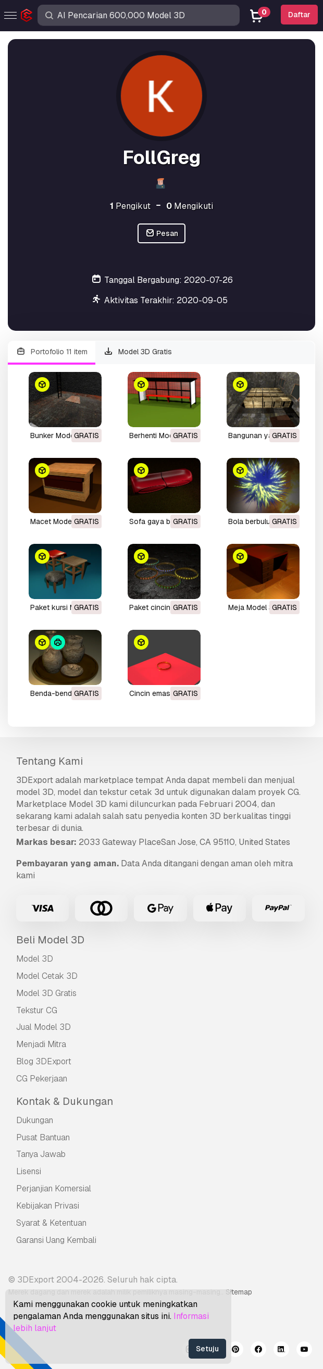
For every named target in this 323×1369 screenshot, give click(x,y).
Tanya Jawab (41, 1154)
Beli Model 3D (50, 940)
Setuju (207, 1348)
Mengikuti (189, 206)
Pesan (162, 234)
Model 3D (34, 958)
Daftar (299, 14)
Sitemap (239, 1292)
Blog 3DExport (43, 1061)
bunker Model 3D (59, 435)
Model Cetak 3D (47, 975)
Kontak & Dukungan (64, 1101)
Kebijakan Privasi (47, 1205)
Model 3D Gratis (138, 352)
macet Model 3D (57, 521)
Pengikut (130, 206)
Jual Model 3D (43, 1027)
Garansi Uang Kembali (56, 1240)
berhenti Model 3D (160, 435)
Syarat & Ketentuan (51, 1222)
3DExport (34, 780)
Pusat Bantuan (43, 1137)
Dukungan (34, 1120)
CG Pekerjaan (41, 1078)
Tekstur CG (36, 1010)
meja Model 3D (253, 607)
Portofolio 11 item (52, 352)
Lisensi (28, 1171)
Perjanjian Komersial (53, 1188)
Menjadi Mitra (41, 1044)
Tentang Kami (49, 761)
